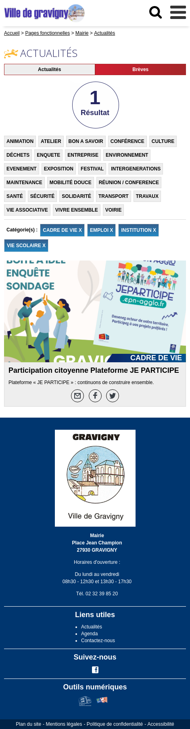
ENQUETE (48, 155)
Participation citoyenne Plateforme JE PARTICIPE (93, 370)
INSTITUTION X (138, 230)
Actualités (49, 69)
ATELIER (51, 141)
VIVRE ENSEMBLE (76, 210)
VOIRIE (113, 210)
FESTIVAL (92, 169)
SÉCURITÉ (42, 196)
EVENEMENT (21, 169)
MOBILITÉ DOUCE (71, 182)
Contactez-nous (98, 640)
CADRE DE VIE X (62, 230)
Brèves (140, 69)
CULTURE (163, 141)
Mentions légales (64, 724)
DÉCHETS (17, 155)
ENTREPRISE (82, 155)
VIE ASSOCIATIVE (27, 210)
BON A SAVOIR (86, 141)
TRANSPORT (113, 196)
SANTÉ (14, 196)
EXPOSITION (58, 169)
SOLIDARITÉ (76, 196)
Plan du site (28, 724)
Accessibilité (161, 724)
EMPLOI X (101, 230)
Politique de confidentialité (115, 724)
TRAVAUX (147, 196)
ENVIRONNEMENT (127, 155)
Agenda (89, 634)
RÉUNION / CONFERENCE (129, 182)
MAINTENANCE (24, 182)
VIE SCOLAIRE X (26, 245)
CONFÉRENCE (127, 141)
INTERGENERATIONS (136, 169)
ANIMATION (19, 141)
